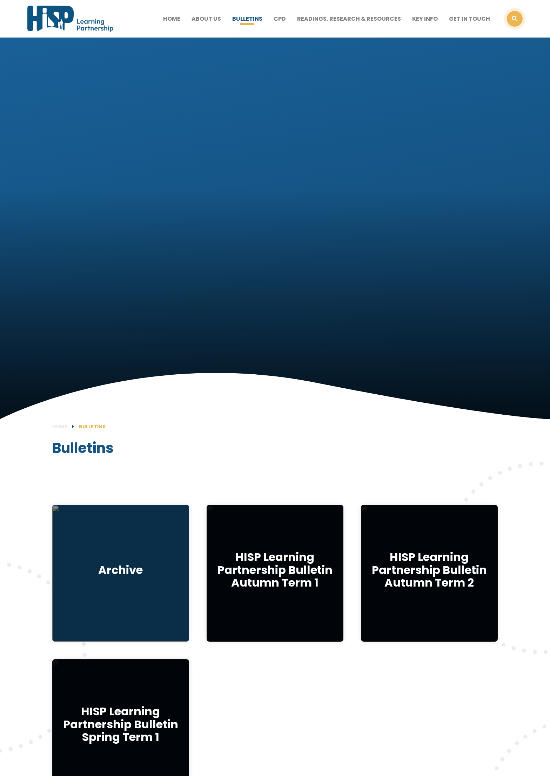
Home (59, 426)
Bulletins (92, 426)
